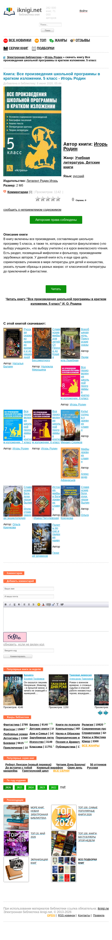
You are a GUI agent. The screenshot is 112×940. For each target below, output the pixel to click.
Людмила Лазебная (74, 359)
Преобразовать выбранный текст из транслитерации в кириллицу (57, 604)
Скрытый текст (48, 604)
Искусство (37, 741)
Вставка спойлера (62, 604)
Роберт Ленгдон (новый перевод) (28, 764)
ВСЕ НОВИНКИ (20, 40)
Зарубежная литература (46, 737)
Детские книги (39, 728)
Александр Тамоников (81, 678)
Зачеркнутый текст (19, 604)
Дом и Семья (39, 733)
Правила (98, 915)
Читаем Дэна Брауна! (70, 764)
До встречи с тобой (18, 767)
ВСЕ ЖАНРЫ (90, 745)
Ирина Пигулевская (46, 518)
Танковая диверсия (80, 675)
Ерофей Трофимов (34, 678)
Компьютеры (65, 728)
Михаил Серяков (71, 442)
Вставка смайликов (39, 604)
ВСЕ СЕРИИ (61, 770)
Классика (36, 746)
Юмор (86, 741)
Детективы (10, 738)
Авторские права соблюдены (56, 219)
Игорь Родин (78, 404)
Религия (87, 724)
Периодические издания (72, 737)
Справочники (91, 732)
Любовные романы (16, 734)
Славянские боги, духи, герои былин (85, 495)
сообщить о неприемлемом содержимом (32, 209)
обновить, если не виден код (23, 644)
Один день (75, 767)
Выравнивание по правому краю (33, 604)
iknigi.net (104, 908)
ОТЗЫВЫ (83, 40)
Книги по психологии (70, 724)
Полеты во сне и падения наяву (56, 532)
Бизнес (34, 724)
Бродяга (28, 675)
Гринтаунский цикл (35, 770)
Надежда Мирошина (42, 368)
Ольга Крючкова (11, 526)
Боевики (9, 743)
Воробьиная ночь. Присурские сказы (85, 337)
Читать (56, 289)
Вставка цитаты (53, 604)
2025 (19, 787)
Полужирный (5, 604)
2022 (53, 787)
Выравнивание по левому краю (24, 604)
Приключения (12, 747)
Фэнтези (9, 729)
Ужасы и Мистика (94, 737)
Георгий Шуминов (45, 554)
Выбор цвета (43, 604)
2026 (8, 787)
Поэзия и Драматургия (71, 741)
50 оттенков (98, 764)
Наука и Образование (70, 733)
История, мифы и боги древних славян (56, 498)
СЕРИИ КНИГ (18, 48)
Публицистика (65, 746)
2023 (42, 787)
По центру (29, 604)
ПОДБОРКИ (45, 48)
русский (78, 176)
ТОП (43, 40)
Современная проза (95, 728)
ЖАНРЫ (61, 40)
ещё (63, 786)
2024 (31, 787)
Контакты (84, 915)
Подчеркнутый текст (14, 604)
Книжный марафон (50, 767)
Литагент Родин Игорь (42, 180)
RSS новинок (66, 915)
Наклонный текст (10, 604)
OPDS (51, 915)
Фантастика (11, 724)
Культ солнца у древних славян (85, 420)
